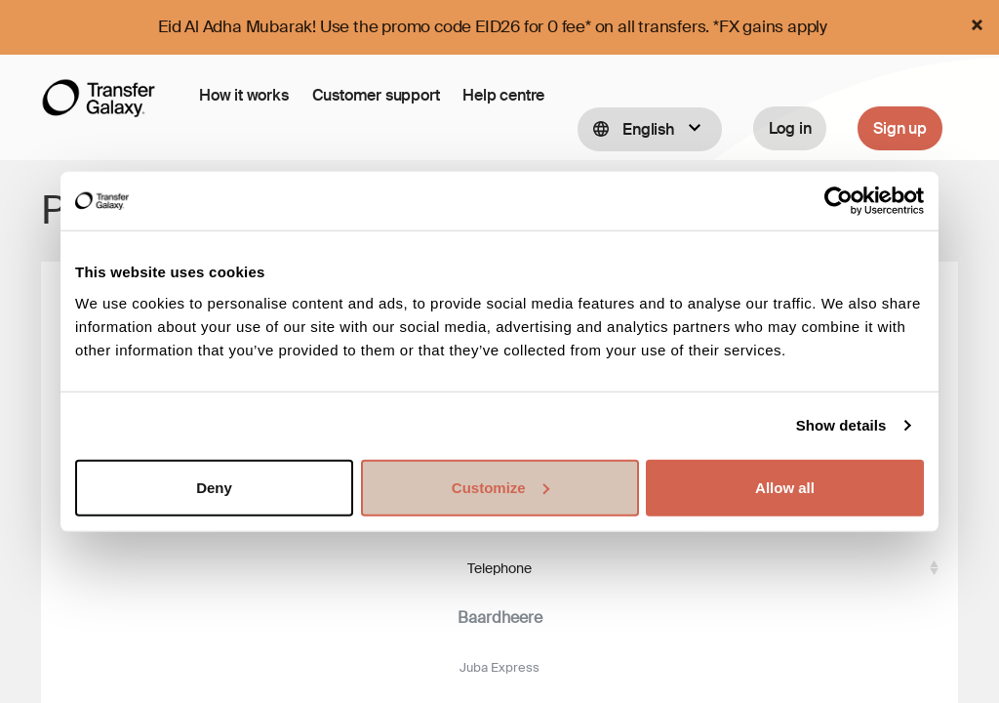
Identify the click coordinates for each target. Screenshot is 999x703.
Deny (214, 486)
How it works (244, 95)
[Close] (976, 25)
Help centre (503, 95)
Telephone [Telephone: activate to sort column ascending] (499, 565)
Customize (500, 486)
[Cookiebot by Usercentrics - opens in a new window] (838, 201)
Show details (841, 425)
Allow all (785, 486)
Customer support (376, 95)
